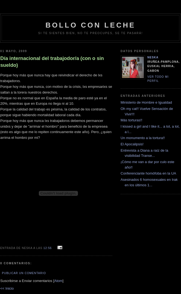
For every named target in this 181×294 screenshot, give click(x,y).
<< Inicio (7, 288)
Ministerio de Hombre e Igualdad (146, 102)
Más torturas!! (131, 120)
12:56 (48, 248)
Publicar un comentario (24, 273)
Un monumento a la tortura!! (143, 138)
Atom (58, 281)
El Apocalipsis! (132, 144)
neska (153, 57)
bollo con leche (90, 25)
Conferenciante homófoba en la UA (148, 173)
